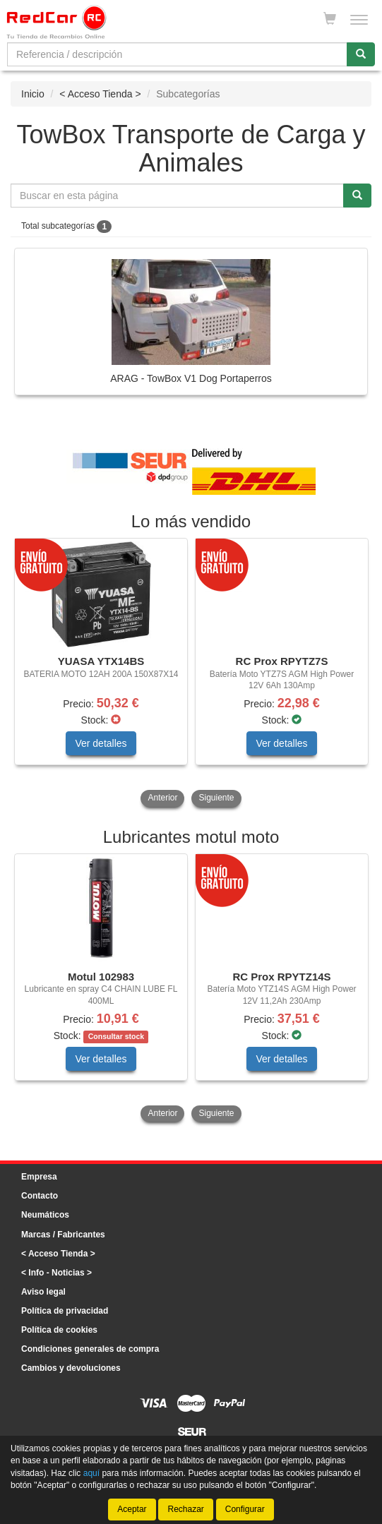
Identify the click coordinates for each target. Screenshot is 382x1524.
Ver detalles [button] (100, 743)
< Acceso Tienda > (100, 94)
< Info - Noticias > (56, 1273)
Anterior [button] (162, 798)
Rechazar (185, 1509)
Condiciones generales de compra (90, 1349)
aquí (91, 1472)
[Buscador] (177, 54)
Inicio (32, 94)
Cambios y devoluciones (71, 1368)
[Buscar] (361, 54)
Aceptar (131, 1509)
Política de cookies (59, 1330)
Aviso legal (43, 1292)
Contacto (39, 1196)
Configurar (245, 1509)
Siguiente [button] (216, 798)
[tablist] (191, 674)
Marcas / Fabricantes (63, 1235)
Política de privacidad (64, 1311)
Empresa (39, 1177)
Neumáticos (45, 1215)
